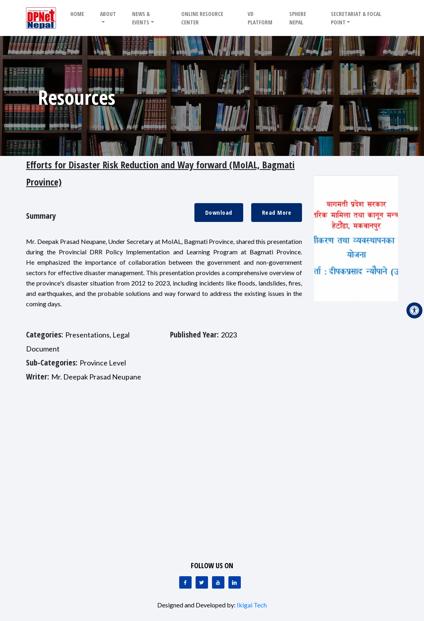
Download (218, 212)
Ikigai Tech (252, 605)
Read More (277, 212)
